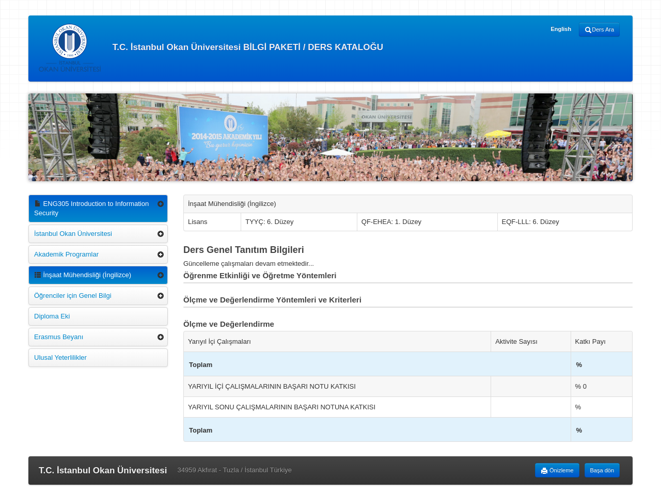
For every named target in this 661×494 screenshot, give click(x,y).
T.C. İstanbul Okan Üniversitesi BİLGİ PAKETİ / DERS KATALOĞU (211, 48)
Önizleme (557, 470)
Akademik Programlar (66, 254)
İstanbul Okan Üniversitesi (73, 233)
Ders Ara (599, 30)
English (560, 29)
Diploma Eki (52, 316)
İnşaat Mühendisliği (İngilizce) (82, 275)
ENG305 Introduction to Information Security (91, 208)
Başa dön (602, 470)
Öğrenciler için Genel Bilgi (73, 295)
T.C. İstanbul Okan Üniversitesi (103, 470)
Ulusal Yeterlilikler (60, 357)
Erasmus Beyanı (58, 337)
